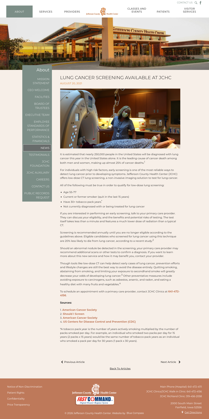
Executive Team (37, 115)
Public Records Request (36, 195)
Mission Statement (41, 81)
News (45, 148)
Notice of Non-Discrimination (24, 386)
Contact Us (40, 186)
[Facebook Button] (200, 3)
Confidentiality (16, 398)
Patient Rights (15, 392)
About (43, 69)
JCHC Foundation (39, 163)
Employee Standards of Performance (38, 126)
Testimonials (39, 155)
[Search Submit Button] (196, 3)
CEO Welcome (39, 90)
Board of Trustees (41, 106)
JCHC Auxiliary (38, 172)
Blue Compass (135, 413)
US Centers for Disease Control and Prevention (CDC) (99, 321)
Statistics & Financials (41, 139)
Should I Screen (73, 313)
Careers (42, 179)
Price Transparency (18, 404)
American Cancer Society (79, 309)
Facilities (42, 97)
